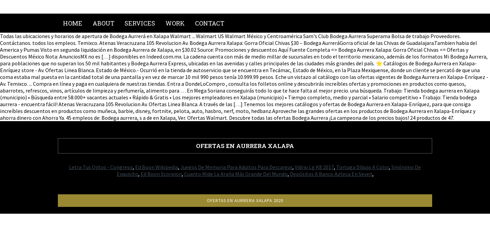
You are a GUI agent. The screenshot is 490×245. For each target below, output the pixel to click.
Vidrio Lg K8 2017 (314, 167)
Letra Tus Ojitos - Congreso (101, 167)
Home (72, 23)
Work (175, 23)
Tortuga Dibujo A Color (362, 167)
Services (140, 23)
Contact (209, 23)
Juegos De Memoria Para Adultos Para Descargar (236, 167)
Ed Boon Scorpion (161, 173)
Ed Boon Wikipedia (156, 167)
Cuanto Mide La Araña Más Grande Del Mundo (236, 173)
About (103, 23)
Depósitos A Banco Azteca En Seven (331, 173)
